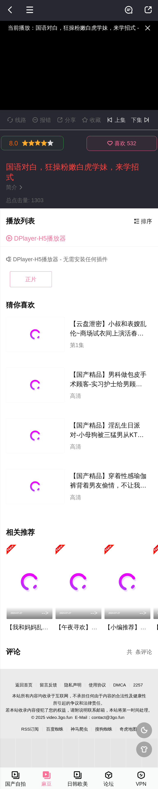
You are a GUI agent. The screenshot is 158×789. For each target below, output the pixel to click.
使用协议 (97, 685)
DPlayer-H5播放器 (36, 238)
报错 (41, 120)
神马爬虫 (79, 729)
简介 (15, 187)
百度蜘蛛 (54, 729)
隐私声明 (72, 685)
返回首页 (24, 685)
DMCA (119, 685)
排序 (143, 221)
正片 (30, 279)
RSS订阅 (30, 729)
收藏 (91, 120)
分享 (66, 120)
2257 (138, 685)
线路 (16, 120)
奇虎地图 (128, 729)
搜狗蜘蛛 (103, 729)
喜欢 (121, 143)
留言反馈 (48, 685)
